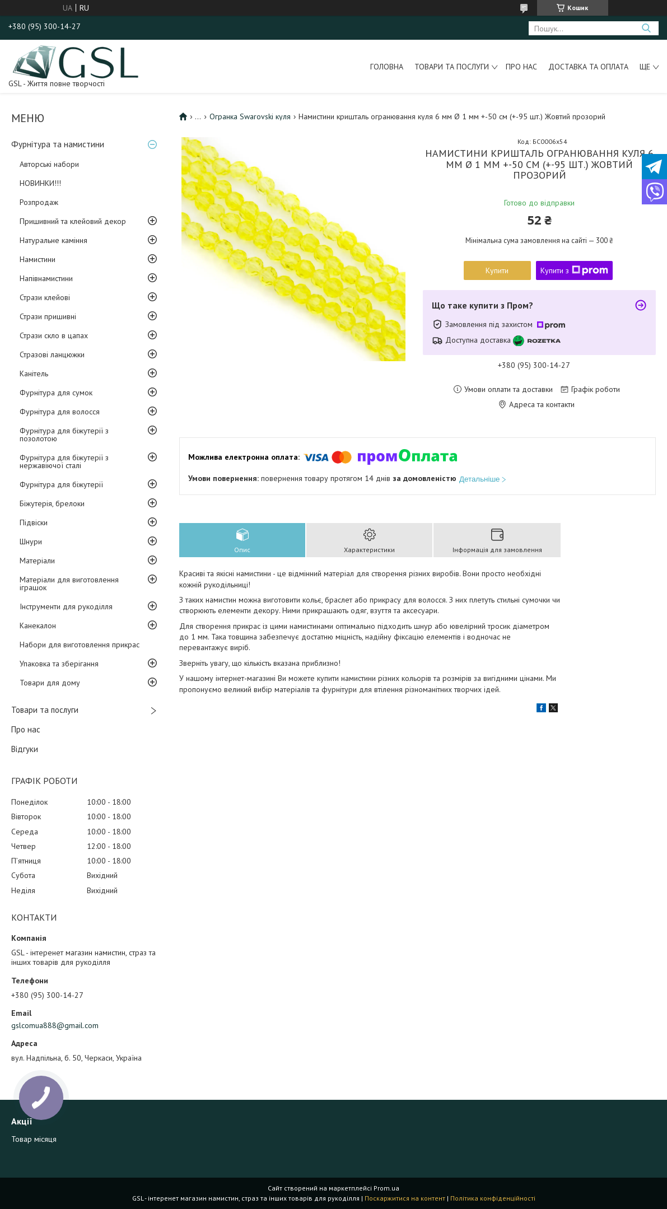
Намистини (37, 259)
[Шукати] (646, 28)
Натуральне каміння (53, 240)
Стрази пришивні (48, 316)
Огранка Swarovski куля (250, 116)
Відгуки (24, 749)
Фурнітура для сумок (56, 393)
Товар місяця (34, 1139)
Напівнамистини (46, 278)
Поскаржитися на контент (405, 1198)
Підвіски (34, 522)
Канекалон (38, 625)
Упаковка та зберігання (59, 664)
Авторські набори (49, 164)
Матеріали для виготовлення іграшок (69, 583)
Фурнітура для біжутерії (61, 484)
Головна (386, 67)
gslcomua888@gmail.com (55, 1025)
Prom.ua (386, 1188)
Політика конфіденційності (492, 1198)
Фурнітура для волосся (60, 412)
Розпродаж (39, 202)
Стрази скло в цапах (54, 335)
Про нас (521, 67)
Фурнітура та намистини (57, 144)
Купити (497, 270)
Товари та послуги (451, 67)
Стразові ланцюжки (52, 354)
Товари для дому (50, 683)
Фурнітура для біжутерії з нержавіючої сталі (64, 461)
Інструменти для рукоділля (66, 606)
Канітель (34, 373)
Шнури (31, 541)
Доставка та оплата (588, 67)
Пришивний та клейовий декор (73, 221)
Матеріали (37, 561)
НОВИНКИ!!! (40, 183)
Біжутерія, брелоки (52, 503)
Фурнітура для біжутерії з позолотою (64, 435)
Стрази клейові (45, 297)
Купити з (574, 270)
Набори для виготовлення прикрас (79, 644)
